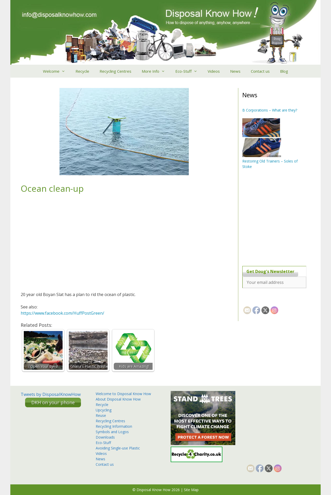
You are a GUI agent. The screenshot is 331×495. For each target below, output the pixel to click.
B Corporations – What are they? (269, 110)
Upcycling (103, 410)
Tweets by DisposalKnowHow (51, 394)
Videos (214, 71)
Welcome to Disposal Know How (123, 393)
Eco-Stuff (188, 71)
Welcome (56, 71)
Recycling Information (114, 426)
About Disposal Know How (118, 399)
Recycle (82, 71)
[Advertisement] (274, 217)
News (235, 71)
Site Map (191, 489)
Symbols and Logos (112, 431)
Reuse (101, 415)
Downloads (105, 437)
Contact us (260, 71)
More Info (156, 71)
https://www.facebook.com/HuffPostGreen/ (62, 313)
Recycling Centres (115, 71)
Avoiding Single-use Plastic (118, 448)
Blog (284, 71)
